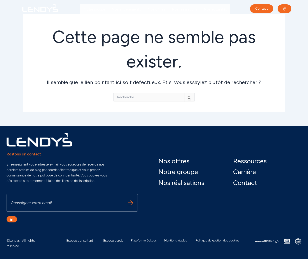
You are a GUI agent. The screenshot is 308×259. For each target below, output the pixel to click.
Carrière (90, 19)
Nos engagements (126, 9)
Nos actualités (215, 9)
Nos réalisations (184, 9)
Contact (245, 183)
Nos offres (156, 9)
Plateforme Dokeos (144, 240)
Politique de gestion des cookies (217, 240)
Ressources (250, 161)
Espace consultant (79, 241)
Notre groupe (94, 9)
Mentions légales (175, 240)
